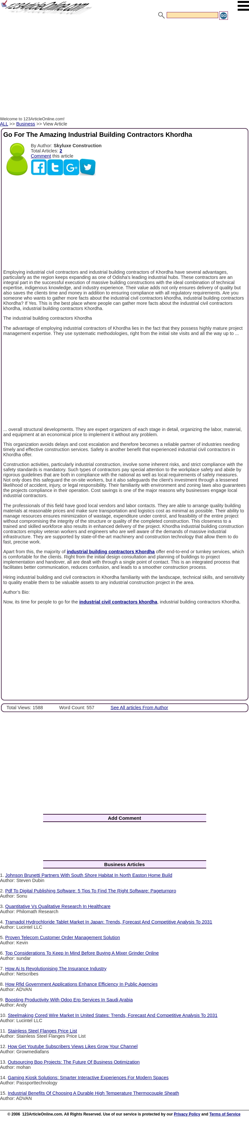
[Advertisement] (124, 69)
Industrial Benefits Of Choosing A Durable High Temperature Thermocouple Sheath (93, 1093)
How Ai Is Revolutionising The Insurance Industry (56, 968)
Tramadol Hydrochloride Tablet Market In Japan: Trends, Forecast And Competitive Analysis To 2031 (108, 922)
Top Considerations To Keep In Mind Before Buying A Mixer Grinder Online (82, 953)
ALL (4, 123)
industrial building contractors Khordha (111, 551)
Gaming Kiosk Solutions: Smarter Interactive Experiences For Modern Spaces (88, 1077)
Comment (41, 156)
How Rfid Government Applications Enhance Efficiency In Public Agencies (81, 984)
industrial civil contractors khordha (118, 601)
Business (25, 123)
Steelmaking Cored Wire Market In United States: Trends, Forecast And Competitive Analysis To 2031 (113, 1015)
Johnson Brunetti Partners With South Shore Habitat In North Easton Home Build (88, 875)
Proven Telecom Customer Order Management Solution (62, 937)
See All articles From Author (139, 707)
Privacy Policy (187, 1114)
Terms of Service (225, 1114)
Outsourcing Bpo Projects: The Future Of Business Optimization (74, 1062)
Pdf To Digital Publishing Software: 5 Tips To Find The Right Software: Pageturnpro (90, 890)
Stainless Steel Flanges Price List (42, 1030)
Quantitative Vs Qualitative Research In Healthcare (58, 906)
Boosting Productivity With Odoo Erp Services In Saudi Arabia (69, 999)
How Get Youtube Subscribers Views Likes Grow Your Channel (73, 1046)
